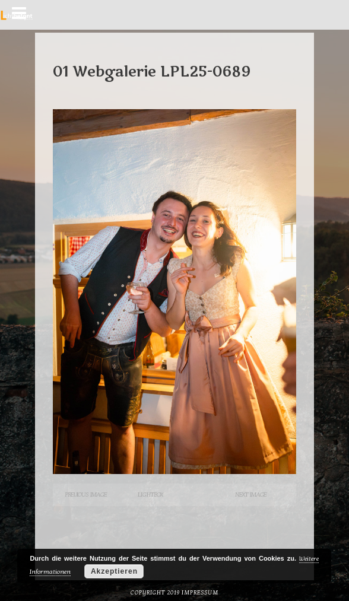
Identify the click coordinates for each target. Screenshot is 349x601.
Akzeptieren (114, 571)
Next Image (250, 494)
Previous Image (86, 494)
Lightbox (150, 494)
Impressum (200, 592)
